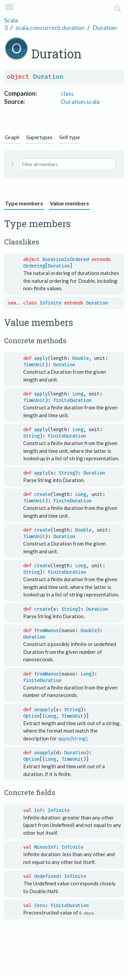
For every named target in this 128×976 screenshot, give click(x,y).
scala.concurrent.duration (50, 27)
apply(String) (72, 738)
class (67, 93)
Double (80, 358)
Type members (24, 203)
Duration (105, 27)
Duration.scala (80, 101)
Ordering (34, 266)
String (31, 436)
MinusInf (45, 847)
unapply (43, 709)
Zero (39, 905)
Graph (12, 137)
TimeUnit (34, 365)
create (42, 494)
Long (77, 394)
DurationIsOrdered (65, 259)
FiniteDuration (72, 400)
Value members (69, 203)
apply (41, 358)
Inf (38, 810)
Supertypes (39, 137)
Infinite (50, 303)
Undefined (46, 876)
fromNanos (46, 630)
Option (31, 716)
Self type (69, 137)
